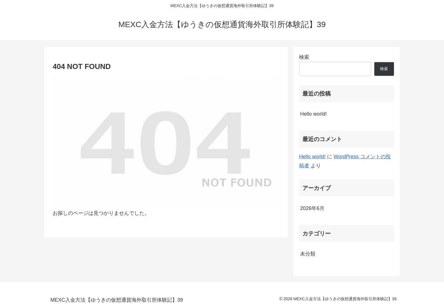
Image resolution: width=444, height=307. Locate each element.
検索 (304, 57)
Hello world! (313, 114)
